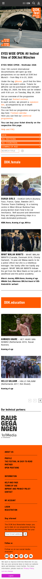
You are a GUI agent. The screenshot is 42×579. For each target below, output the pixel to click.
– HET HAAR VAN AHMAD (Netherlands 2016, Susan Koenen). (18, 342)
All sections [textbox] (9, 139)
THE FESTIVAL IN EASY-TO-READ (18, 461)
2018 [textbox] (4, 135)
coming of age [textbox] (10, 146)
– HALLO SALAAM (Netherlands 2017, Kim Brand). (18, 382)
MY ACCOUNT (10, 500)
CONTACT (9, 492)
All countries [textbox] (9, 143)
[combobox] (21, 135)
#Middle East (6, 281)
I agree (10, 576)
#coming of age (18, 223)
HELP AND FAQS (11, 483)
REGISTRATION (11, 510)
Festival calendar (19, 113)
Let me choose (7, 571)
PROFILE (8, 458)
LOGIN (7, 507)
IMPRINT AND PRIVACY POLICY (17, 489)
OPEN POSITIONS (12, 468)
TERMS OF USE (11, 486)
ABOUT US (9, 452)
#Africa (28, 223)
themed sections (20, 99)
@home (18, 81)
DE (24, 3)
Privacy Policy (29, 568)
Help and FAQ (7, 129)
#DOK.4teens (6, 223)
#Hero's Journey (7, 278)
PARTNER (9, 465)
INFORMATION (11, 476)
